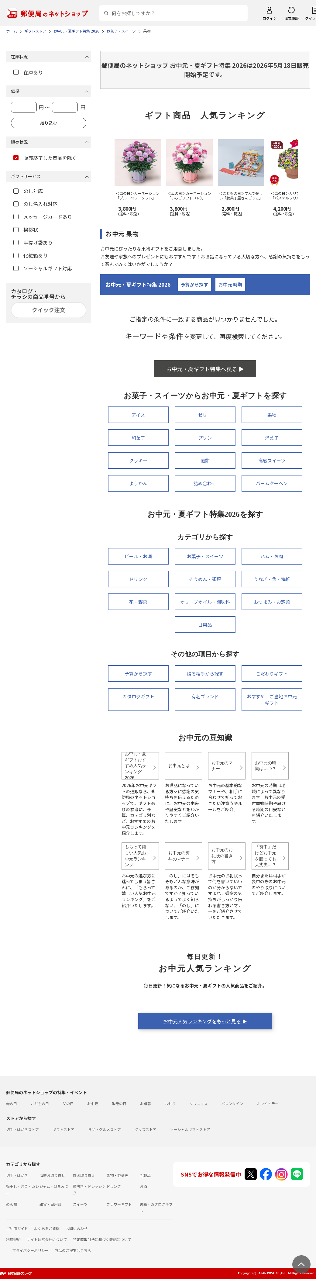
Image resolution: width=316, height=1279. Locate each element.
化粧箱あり (30, 255)
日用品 (205, 624)
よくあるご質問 (47, 1228)
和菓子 (138, 437)
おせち (170, 1103)
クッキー (138, 460)
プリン (205, 437)
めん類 (11, 1204)
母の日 (11, 1103)
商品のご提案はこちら (73, 1250)
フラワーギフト (119, 1204)
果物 (271, 415)
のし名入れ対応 (35, 203)
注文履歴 (291, 18)
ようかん (138, 483)
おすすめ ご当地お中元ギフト (272, 699)
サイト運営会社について (47, 1239)
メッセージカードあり (42, 216)
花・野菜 (138, 602)
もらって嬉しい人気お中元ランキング (135, 855)
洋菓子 (272, 437)
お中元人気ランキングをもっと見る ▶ (205, 1021)
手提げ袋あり (33, 242)
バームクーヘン (272, 483)
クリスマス (198, 1103)
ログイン (269, 18)
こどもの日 (40, 1103)
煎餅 (205, 460)
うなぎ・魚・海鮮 (272, 579)
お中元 (92, 1103)
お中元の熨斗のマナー (179, 855)
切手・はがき (17, 1175)
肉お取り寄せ (84, 1175)
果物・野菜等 (117, 1175)
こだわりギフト (272, 673)
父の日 (68, 1103)
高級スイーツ (272, 460)
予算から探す (194, 284)
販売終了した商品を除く (45, 157)
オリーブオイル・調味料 (205, 602)
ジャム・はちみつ (54, 1186)
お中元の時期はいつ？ (265, 765)
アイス (138, 415)
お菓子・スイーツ (205, 556)
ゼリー (205, 415)
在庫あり (28, 72)
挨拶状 (25, 229)
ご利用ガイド (17, 1228)
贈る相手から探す (205, 673)
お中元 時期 (230, 284)
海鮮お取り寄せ (52, 1175)
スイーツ (80, 1204)
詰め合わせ (205, 483)
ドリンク (138, 579)
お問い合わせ (77, 1228)
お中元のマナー (222, 765)
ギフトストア (63, 1129)
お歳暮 (145, 1103)
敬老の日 (119, 1103)
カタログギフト (138, 696)
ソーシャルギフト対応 (42, 268)
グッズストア (145, 1129)
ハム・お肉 (271, 556)
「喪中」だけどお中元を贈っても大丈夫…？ (265, 855)
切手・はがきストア (22, 1129)
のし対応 (28, 191)
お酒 (143, 1186)
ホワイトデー (268, 1103)
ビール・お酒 (138, 556)
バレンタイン (232, 1103)
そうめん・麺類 (205, 579)
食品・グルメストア (104, 1129)
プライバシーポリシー (30, 1250)
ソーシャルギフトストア (190, 1129)
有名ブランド (205, 696)
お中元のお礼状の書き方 (222, 855)
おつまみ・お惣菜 (272, 602)
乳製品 (145, 1175)
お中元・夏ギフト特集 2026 (137, 284)
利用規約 (13, 1239)
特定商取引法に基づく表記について (102, 1239)
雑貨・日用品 (50, 1204)
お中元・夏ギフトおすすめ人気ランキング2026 (135, 765)
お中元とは (179, 765)
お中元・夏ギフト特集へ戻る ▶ (205, 369)
